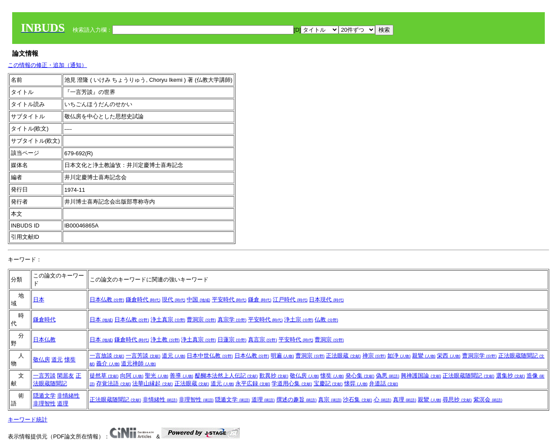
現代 (173, 299)
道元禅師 (138, 363)
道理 (62, 403)
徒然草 (104, 375)
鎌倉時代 (143, 299)
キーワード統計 (27, 419)
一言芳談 (143, 355)
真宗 (330, 399)
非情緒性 (68, 395)
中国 (198, 299)
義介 (108, 363)
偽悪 (387, 375)
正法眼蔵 (343, 355)
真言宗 (262, 339)
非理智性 (44, 403)
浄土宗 (298, 319)
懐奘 (70, 359)
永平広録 (252, 383)
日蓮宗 (232, 339)
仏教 (326, 319)
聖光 (156, 375)
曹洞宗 (201, 319)
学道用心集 (292, 383)
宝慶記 (328, 383)
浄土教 (165, 339)
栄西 (448, 355)
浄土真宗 (168, 319)
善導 (181, 375)
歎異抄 (274, 375)
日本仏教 (107, 299)
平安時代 (229, 299)
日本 (38, 299)
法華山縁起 (152, 383)
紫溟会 (488, 399)
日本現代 (326, 299)
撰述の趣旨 (296, 399)
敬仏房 (41, 359)
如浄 (399, 355)
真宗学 (232, 319)
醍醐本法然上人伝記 (226, 375)
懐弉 (356, 383)
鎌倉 (260, 299)
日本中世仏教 (210, 355)
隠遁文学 (44, 395)
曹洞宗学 (479, 355)
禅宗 (374, 355)
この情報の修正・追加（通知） (47, 65)
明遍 (282, 355)
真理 (404, 399)
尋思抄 (457, 399)
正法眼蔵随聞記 (468, 375)
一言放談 (107, 355)
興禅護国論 (421, 375)
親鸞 (424, 355)
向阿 (132, 375)
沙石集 (357, 399)
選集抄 (510, 375)
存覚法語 (113, 383)
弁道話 (383, 383)
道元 (57, 359)
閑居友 (65, 375)
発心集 (360, 375)
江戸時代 (290, 299)
